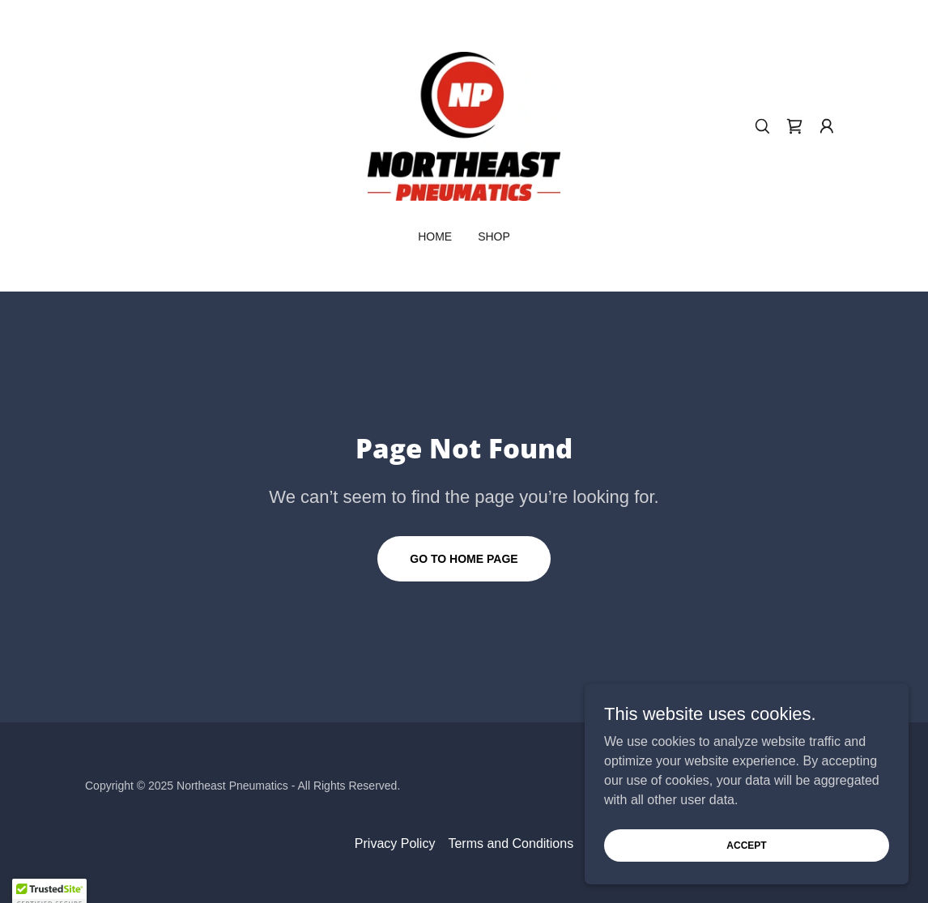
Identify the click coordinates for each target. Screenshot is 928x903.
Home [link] (435, 236)
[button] (827, 126)
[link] (464, 125)
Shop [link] (494, 236)
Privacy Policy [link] (395, 843)
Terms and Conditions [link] (510, 843)
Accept (746, 844)
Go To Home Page (463, 558)
